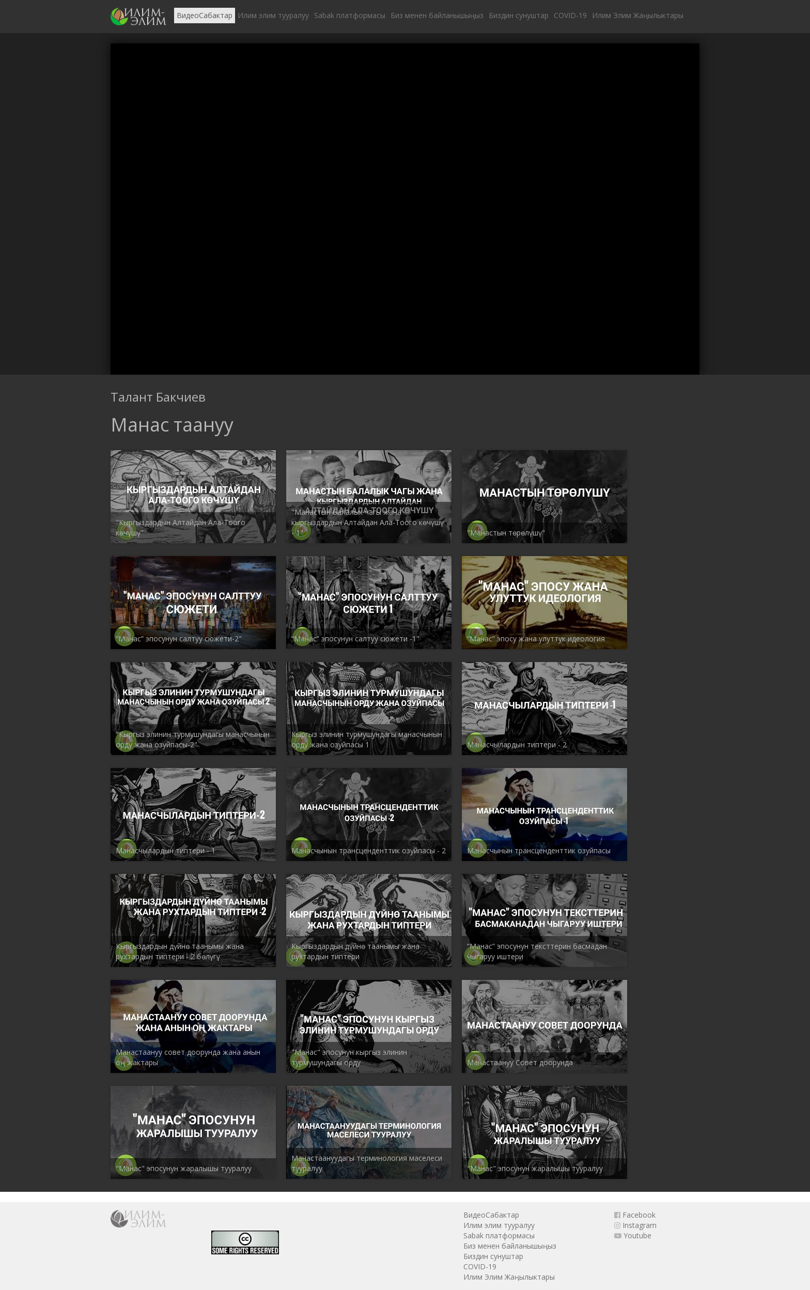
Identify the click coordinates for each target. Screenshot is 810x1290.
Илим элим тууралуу (273, 15)
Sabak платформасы (349, 15)
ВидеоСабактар (204, 15)
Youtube (632, 1235)
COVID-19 (570, 15)
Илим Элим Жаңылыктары (637, 15)
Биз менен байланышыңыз (437, 15)
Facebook (635, 1215)
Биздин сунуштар (519, 15)
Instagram (635, 1225)
